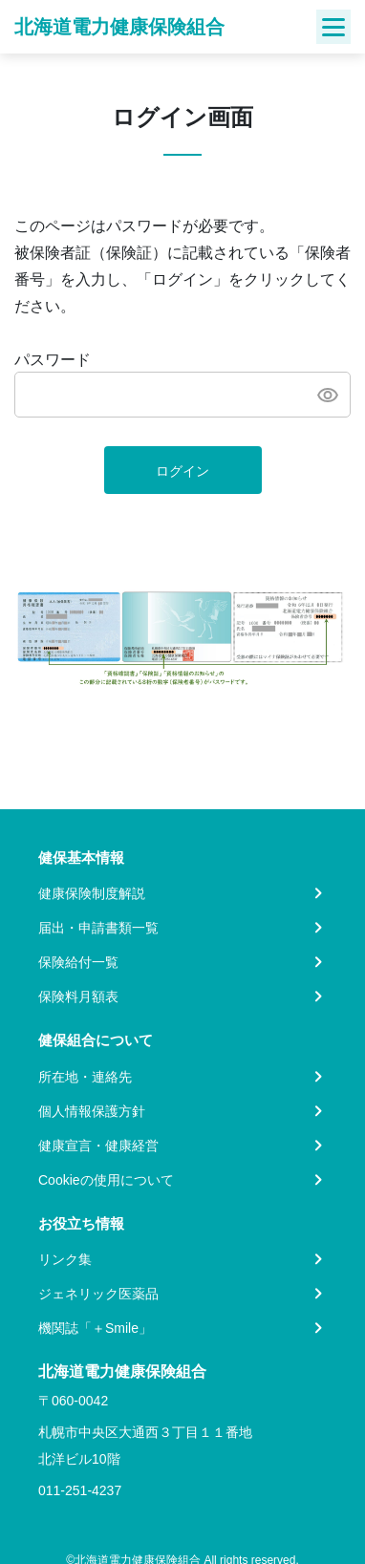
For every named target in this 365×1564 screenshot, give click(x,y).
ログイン (182, 471)
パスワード (52, 360)
